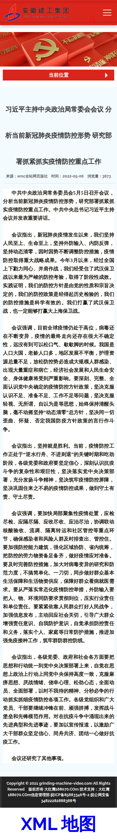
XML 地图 (58, 824)
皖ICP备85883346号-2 (70, 794)
